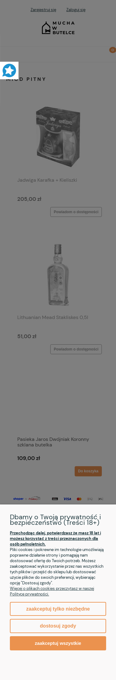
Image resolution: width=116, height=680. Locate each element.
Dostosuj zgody (58, 625)
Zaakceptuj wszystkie (58, 643)
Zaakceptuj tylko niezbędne (58, 609)
